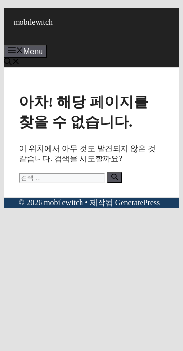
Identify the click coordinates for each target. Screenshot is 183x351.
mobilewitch (33, 22)
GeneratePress (137, 202)
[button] (12, 62)
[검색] (114, 177)
